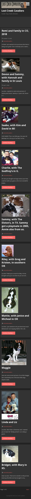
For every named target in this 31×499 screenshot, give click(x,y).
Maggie (6, 367)
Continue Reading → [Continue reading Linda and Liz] (8, 438)
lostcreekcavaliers (7, 41)
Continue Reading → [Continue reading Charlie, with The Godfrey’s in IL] (8, 187)
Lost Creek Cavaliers (12, 10)
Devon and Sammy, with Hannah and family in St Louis (13, 77)
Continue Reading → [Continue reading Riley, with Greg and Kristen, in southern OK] (8, 280)
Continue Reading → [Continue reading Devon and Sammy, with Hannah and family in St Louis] (8, 100)
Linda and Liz (9, 422)
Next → (28, 489)
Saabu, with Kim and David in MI (14, 127)
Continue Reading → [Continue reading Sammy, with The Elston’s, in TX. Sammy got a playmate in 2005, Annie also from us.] (8, 237)
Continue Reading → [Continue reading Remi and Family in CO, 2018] (8, 51)
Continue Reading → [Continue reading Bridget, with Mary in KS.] (8, 482)
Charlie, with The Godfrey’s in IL (12, 169)
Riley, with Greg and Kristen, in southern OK (13, 262)
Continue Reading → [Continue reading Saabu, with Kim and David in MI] (8, 142)
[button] (28, 3)
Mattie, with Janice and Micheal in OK (15, 317)
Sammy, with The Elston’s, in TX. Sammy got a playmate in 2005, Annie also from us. (15, 224)
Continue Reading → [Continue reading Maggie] (8, 384)
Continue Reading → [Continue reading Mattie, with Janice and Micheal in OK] (8, 333)
